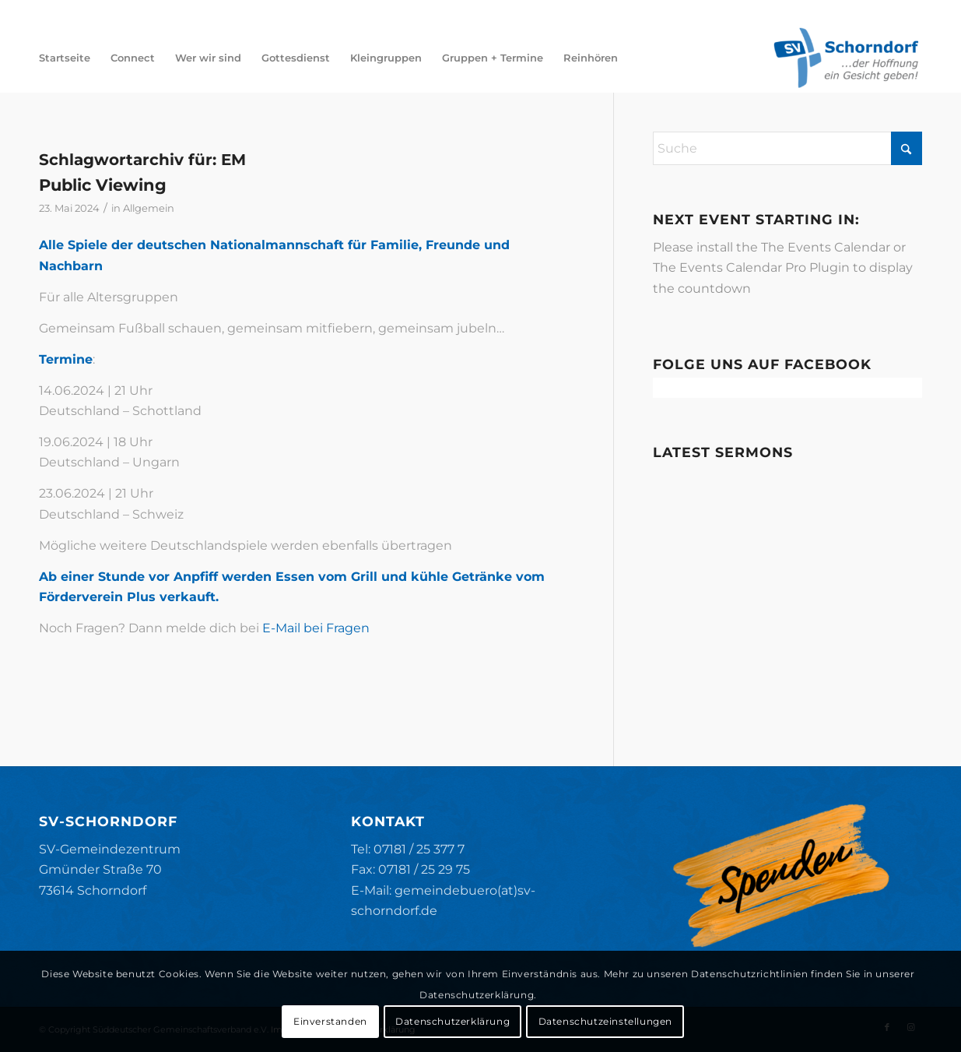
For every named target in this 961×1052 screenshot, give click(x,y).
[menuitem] (64, 58)
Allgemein (148, 208)
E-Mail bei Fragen (316, 628)
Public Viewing (103, 185)
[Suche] (787, 148)
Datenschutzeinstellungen (605, 1021)
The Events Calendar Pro (729, 267)
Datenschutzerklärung (452, 1021)
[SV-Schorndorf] (846, 58)
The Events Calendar (825, 247)
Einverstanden (330, 1021)
